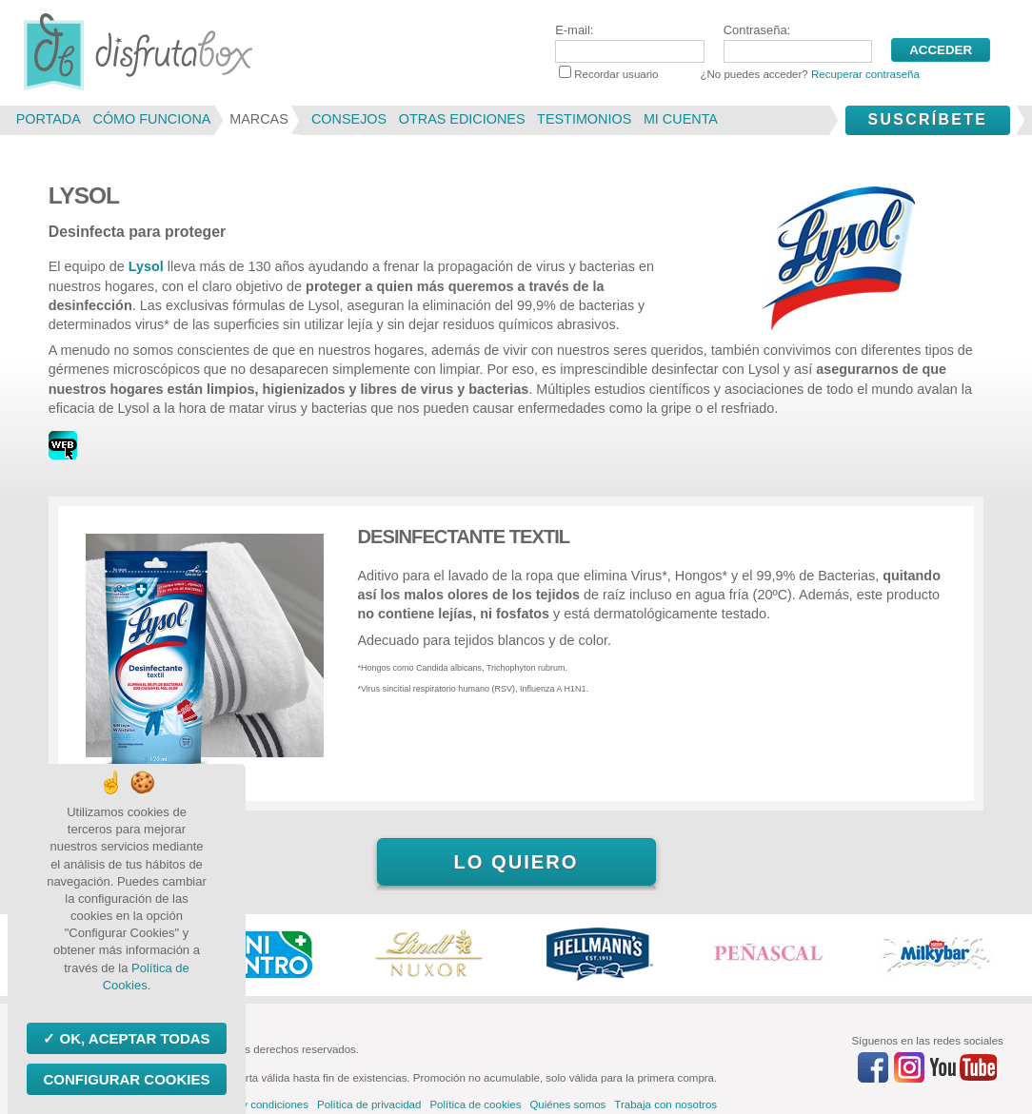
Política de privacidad (369, 1104)
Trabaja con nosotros (665, 1104)
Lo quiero (515, 861)
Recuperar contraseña (865, 74)
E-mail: (629, 43)
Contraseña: (798, 43)
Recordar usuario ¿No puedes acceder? (739, 74)
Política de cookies (475, 1104)
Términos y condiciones (250, 1104)
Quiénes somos (567, 1104)
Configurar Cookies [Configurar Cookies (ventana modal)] (126, 1079)
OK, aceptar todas (132, 1038)
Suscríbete (927, 119)
